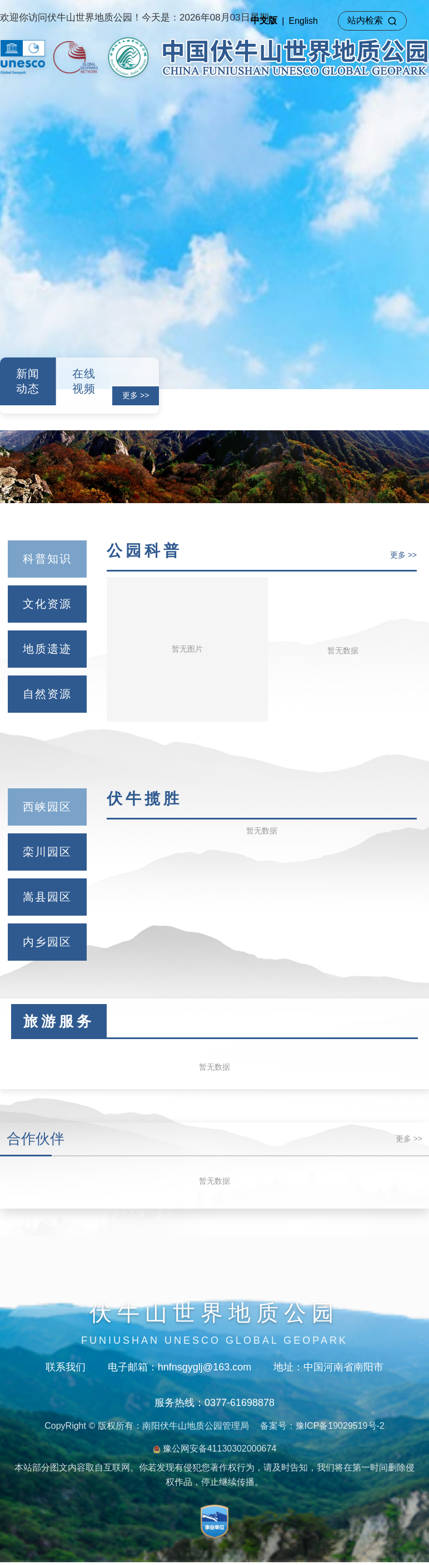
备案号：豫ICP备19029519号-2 (322, 1425)
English (303, 21)
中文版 (264, 20)
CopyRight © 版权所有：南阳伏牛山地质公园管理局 (146, 1425)
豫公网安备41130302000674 (215, 1448)
